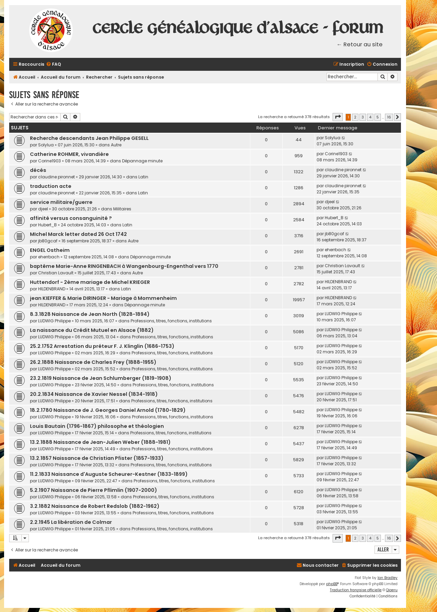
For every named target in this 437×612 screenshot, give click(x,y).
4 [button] (370, 117)
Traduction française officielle (356, 590)
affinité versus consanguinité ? (71, 218)
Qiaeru (392, 590)
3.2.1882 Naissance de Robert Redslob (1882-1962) (94, 506)
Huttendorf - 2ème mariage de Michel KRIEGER (90, 282)
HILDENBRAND (51, 289)
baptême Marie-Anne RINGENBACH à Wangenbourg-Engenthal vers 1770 (124, 266)
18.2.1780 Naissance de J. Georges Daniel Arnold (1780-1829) (108, 410)
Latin (143, 177)
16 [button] (389, 117)
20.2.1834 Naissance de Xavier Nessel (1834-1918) (94, 394)
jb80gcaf (47, 241)
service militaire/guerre (61, 202)
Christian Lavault (55, 273)
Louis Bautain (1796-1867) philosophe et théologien (97, 426)
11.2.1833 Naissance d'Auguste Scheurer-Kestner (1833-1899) (109, 474)
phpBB (331, 583)
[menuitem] (53, 64)
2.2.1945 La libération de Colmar (71, 522)
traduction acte (50, 186)
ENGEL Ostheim (50, 250)
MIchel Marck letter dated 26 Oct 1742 (78, 234)
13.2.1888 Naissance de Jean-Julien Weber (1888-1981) (100, 442)
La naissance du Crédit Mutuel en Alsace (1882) (92, 330)
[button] (338, 117)
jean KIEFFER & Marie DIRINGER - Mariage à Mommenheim (103, 298)
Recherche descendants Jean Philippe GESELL (89, 138)
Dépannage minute (142, 161)
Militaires (122, 209)
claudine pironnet (56, 177)
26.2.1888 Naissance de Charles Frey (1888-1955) (93, 362)
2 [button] (355, 117)
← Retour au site (360, 44)
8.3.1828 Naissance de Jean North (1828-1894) (90, 314)
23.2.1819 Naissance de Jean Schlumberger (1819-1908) (100, 378)
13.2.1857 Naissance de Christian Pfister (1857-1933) (97, 458)
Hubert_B (47, 225)
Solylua (46, 145)
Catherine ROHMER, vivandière (69, 154)
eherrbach (49, 257)
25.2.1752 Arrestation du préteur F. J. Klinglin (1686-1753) (102, 346)
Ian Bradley (387, 577)
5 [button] (377, 117)
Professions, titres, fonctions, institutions (171, 321)
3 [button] (363, 117)
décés (38, 170)
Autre (116, 145)
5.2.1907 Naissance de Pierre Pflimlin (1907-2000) (93, 490)
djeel (43, 209)
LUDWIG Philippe (54, 321)
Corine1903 (49, 161)
